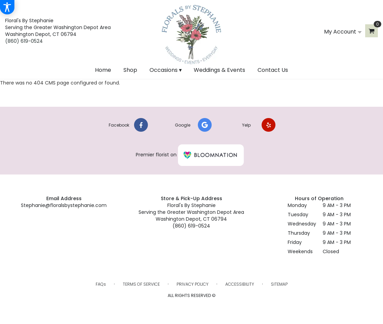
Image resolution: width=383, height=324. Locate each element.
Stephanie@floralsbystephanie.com (64, 205)
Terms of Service (141, 284)
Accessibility (239, 284)
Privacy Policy (192, 284)
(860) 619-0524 (24, 41)
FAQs (101, 284)
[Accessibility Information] (7, 7)
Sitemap (279, 284)
